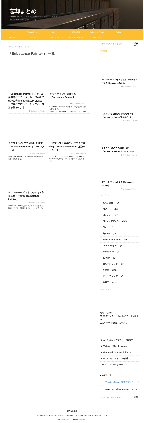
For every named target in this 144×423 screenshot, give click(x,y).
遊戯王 (106, 282)
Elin (105, 227)
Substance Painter (97, 32)
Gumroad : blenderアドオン (117, 352)
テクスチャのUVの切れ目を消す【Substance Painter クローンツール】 (26, 146)
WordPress (108, 252)
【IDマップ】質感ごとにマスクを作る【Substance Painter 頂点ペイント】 (67, 146)
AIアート (107, 209)
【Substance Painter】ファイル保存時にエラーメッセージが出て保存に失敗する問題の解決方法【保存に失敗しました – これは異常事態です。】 (26, 101)
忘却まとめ (22, 11)
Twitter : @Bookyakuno (115, 346)
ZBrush (12, 37)
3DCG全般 (76, 32)
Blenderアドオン (33, 32)
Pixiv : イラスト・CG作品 (116, 358)
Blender (55, 32)
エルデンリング (110, 264)
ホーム (12, 32)
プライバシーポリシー (54, 37)
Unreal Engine (110, 245)
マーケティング (110, 276)
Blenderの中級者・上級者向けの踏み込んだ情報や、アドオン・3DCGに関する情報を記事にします (72, 415)
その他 (33, 37)
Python (118, 32)
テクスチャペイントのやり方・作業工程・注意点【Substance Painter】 (26, 196)
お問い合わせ (97, 37)
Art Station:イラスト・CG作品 (118, 340)
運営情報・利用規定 (76, 37)
